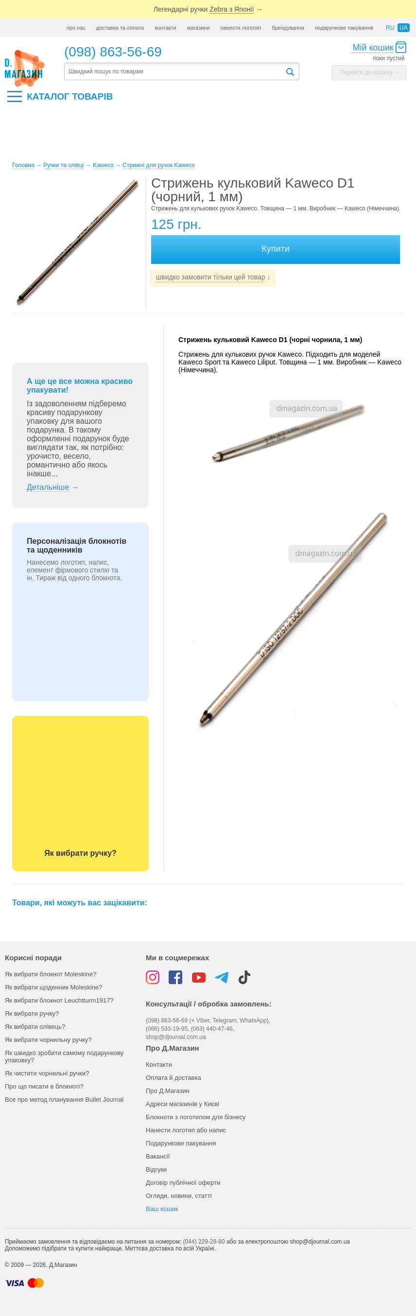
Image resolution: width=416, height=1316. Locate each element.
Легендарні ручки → (208, 9)
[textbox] (174, 72)
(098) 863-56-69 (113, 51)
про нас (76, 28)
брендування (288, 28)
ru (390, 27)
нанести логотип (241, 28)
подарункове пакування (344, 28)
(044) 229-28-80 (204, 1241)
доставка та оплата (120, 28)
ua (403, 27)
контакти (165, 28)
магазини (198, 28)
